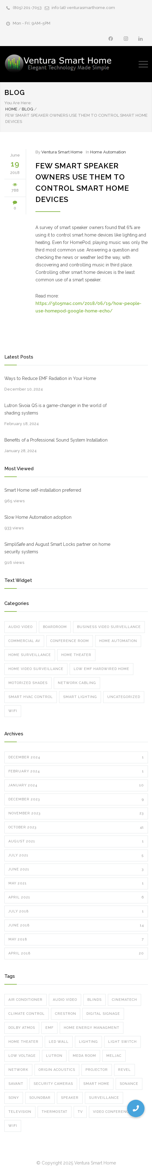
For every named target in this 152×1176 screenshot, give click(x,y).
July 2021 (76, 855)
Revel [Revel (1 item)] (124, 1070)
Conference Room (69, 641)
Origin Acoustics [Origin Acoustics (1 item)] (57, 1070)
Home (11, 109)
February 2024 (76, 771)
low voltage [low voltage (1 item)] (22, 1056)
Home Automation (108, 152)
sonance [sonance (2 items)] (129, 1084)
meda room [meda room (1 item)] (84, 1056)
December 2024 (76, 757)
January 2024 (76, 785)
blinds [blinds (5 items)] (94, 1000)
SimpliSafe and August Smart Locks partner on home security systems (57, 548)
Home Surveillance (29, 655)
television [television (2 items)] (19, 1112)
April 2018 (76, 953)
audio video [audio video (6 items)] (65, 1000)
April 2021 (76, 897)
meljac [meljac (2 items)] (114, 1056)
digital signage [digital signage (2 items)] (103, 1014)
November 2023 (76, 813)
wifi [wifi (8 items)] (12, 1126)
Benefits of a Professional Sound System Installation (56, 440)
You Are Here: (18, 103)
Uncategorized (123, 697)
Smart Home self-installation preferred (42, 490)
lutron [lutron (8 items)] (54, 1056)
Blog (14, 92)
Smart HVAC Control (30, 697)
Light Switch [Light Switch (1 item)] (122, 1042)
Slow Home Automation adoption (37, 517)
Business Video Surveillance (109, 627)
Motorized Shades (28, 683)
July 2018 (76, 911)
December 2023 (76, 799)
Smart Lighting (80, 697)
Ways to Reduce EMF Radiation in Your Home (50, 378)
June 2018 (76, 925)
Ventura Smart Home (62, 152)
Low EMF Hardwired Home (101, 669)
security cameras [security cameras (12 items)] (53, 1084)
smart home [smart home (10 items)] (96, 1084)
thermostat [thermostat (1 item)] (54, 1112)
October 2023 (76, 827)
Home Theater (76, 655)
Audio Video (20, 627)
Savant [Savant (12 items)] (15, 1084)
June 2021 (76, 869)
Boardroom (55, 627)
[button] (136, 1108)
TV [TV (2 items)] (80, 1112)
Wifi (12, 711)
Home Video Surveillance (35, 669)
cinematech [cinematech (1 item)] (124, 1000)
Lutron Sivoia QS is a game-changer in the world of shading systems (55, 409)
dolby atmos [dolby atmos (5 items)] (21, 1028)
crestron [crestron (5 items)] (65, 1014)
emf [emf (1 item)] (49, 1028)
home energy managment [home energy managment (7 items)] (91, 1028)
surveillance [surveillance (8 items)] (104, 1098)
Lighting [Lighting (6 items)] (88, 1042)
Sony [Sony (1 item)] (13, 1098)
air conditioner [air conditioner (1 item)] (25, 1000)
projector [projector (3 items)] (96, 1070)
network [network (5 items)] (18, 1070)
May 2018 (76, 939)
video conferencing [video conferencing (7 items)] (114, 1112)
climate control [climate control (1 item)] (26, 1014)
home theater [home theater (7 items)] (23, 1042)
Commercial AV (24, 641)
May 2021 (76, 883)
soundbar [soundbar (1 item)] (40, 1098)
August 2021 (76, 841)
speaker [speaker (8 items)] (70, 1098)
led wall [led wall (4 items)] (59, 1042)
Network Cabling (77, 683)
